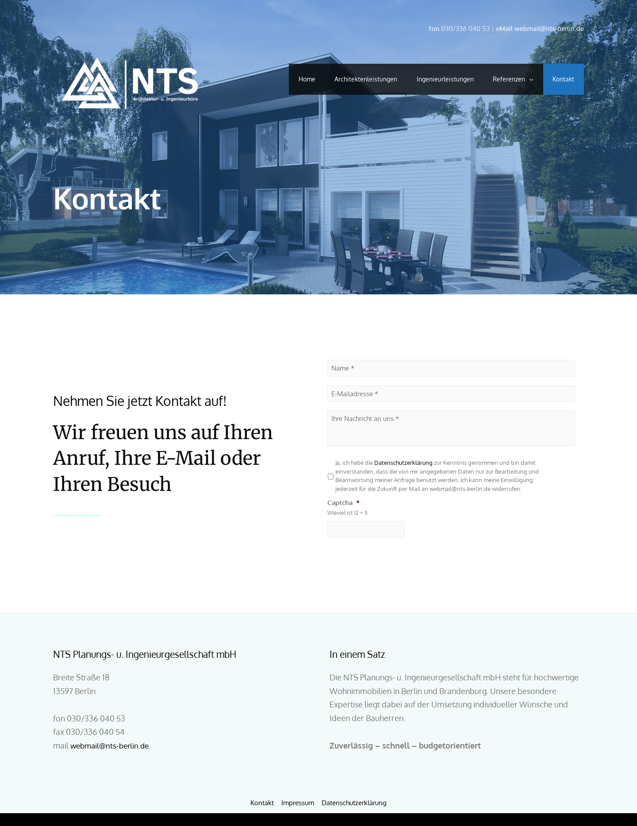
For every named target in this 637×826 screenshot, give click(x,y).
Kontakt (562, 79)
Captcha (343, 502)
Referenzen (504, 79)
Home (293, 79)
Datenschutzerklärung (404, 462)
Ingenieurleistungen (437, 79)
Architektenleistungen (355, 79)
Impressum (297, 802)
